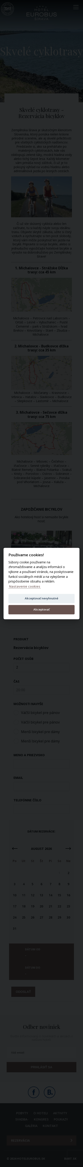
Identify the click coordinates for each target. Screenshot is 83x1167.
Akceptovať (41, 609)
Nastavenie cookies (24, 586)
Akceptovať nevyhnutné (41, 598)
